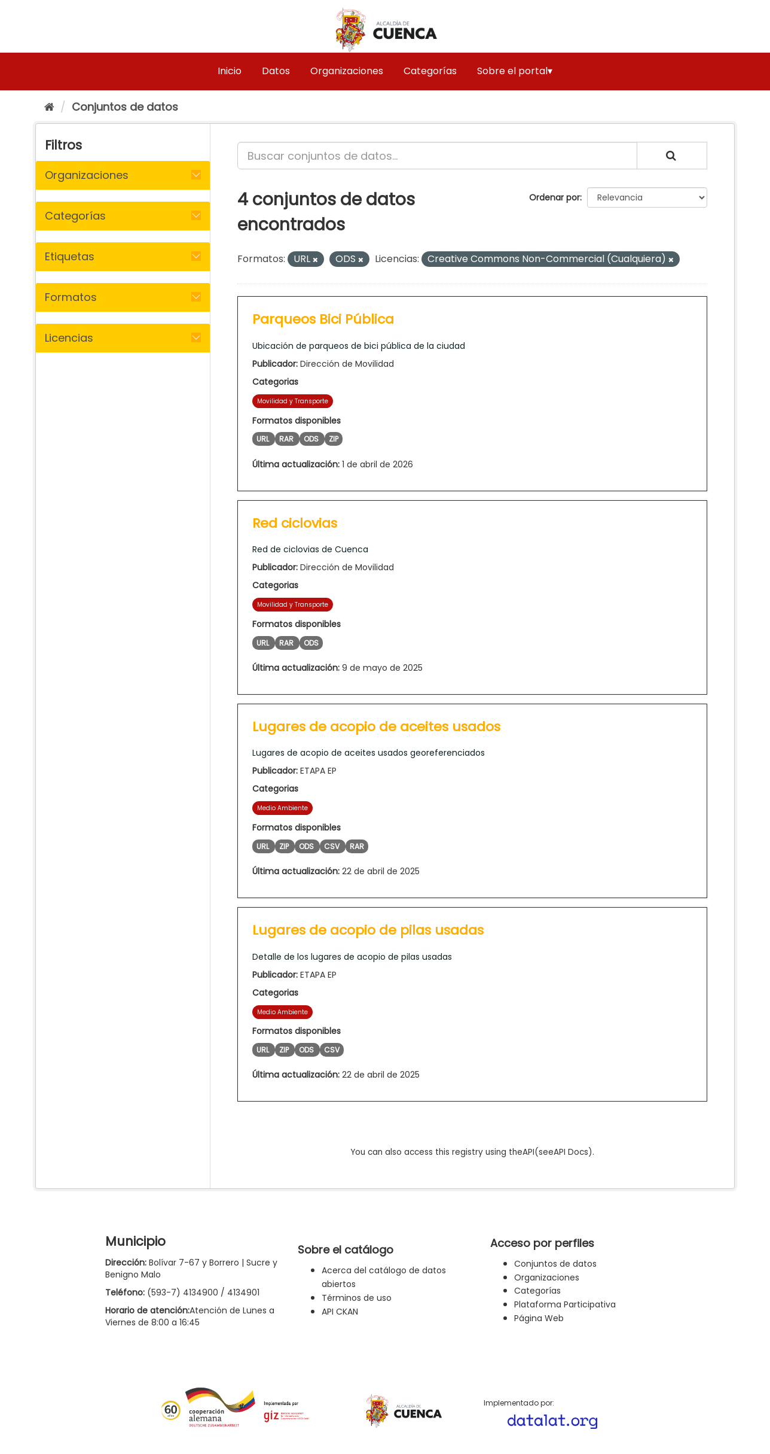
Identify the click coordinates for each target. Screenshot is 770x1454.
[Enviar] (672, 155)
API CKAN (340, 1312)
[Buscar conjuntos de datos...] (437, 155)
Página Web (539, 1318)
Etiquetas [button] (69, 256)
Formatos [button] (71, 297)
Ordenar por (554, 197)
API (528, 1152)
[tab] (123, 175)
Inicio (230, 71)
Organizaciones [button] (87, 175)
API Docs (571, 1152)
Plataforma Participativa (565, 1304)
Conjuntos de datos (125, 106)
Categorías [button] (75, 215)
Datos (276, 71)
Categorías (430, 71)
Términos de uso (357, 1298)
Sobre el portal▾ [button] (514, 71)
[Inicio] (49, 106)
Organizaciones (346, 71)
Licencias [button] (69, 337)
